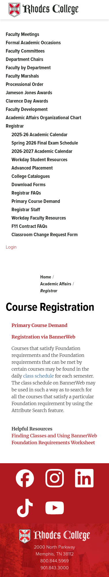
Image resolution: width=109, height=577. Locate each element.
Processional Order (24, 84)
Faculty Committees (25, 51)
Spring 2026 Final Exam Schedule (45, 143)
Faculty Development (26, 109)
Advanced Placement (32, 168)
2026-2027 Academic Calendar (42, 151)
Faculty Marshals (22, 76)
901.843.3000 (55, 567)
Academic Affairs (55, 283)
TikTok (25, 508)
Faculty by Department (28, 67)
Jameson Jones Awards (29, 92)
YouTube (54, 508)
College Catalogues (31, 176)
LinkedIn (84, 478)
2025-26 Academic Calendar (40, 134)
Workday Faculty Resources (39, 218)
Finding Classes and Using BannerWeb (54, 435)
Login (11, 247)
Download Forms (28, 184)
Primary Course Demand (36, 201)
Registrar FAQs (26, 193)
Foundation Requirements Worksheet (53, 442)
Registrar (48, 290)
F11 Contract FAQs (29, 226)
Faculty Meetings (22, 34)
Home (45, 277)
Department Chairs (24, 59)
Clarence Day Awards (27, 101)
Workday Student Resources (39, 159)
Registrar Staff (26, 209)
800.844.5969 (54, 560)
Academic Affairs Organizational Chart (43, 117)
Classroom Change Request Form (45, 234)
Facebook (25, 478)
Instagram (54, 478)
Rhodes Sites (44, 10)
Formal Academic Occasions (33, 42)
